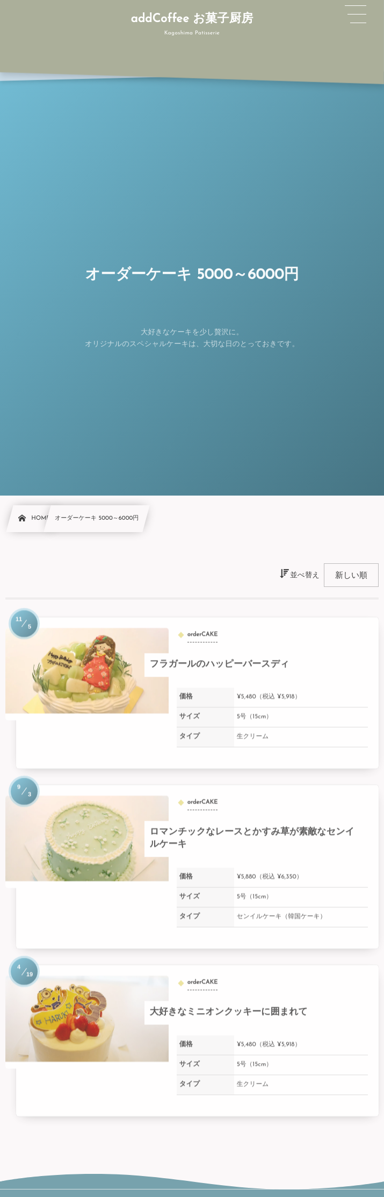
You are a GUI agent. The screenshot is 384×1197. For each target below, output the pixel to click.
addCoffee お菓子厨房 (192, 19)
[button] (355, 14)
